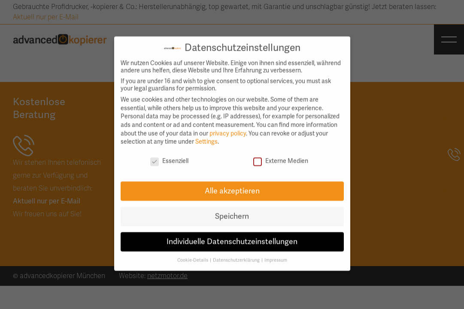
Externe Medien (280, 156)
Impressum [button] (275, 255)
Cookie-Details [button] (193, 255)
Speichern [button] (232, 211)
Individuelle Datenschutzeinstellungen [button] (232, 236)
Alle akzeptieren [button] (232, 186)
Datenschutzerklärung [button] (237, 255)
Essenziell (169, 156)
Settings (206, 137)
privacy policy (227, 128)
